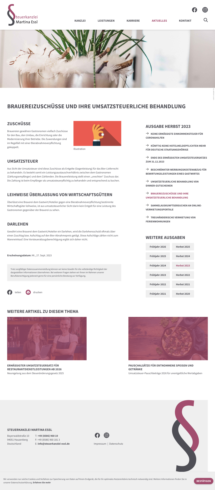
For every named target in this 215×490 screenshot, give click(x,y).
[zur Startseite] (22, 15)
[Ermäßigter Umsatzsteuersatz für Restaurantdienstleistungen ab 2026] (47, 347)
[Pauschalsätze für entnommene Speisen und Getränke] (168, 347)
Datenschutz (116, 443)
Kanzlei (80, 21)
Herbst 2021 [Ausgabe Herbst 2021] (183, 284)
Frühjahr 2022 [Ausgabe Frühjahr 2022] (158, 284)
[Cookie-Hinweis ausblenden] (203, 481)
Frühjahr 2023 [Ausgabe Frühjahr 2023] (158, 275)
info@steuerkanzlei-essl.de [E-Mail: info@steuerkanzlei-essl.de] (54, 443)
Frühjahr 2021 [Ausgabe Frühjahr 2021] (158, 293)
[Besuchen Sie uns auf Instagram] (205, 10)
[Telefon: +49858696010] (48, 436)
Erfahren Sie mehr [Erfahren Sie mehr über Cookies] (42, 482)
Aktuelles (159, 21)
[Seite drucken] (36, 292)
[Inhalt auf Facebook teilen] (16, 292)
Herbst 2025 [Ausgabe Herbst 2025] (183, 246)
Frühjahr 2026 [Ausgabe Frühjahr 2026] (158, 246)
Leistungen (106, 21)
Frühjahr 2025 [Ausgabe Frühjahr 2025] (158, 256)
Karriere (133, 21)
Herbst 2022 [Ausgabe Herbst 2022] (183, 275)
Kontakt (185, 21)
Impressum (100, 443)
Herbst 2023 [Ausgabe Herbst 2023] (183, 265)
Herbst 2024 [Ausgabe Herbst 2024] (183, 256)
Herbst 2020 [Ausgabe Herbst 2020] (183, 293)
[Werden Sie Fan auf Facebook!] (194, 9)
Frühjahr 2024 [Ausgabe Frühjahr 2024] (158, 265)
